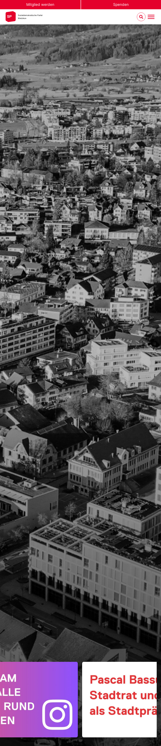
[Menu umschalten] (151, 17)
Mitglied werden (40, 4)
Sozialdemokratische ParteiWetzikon (30, 16)
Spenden (121, 4)
